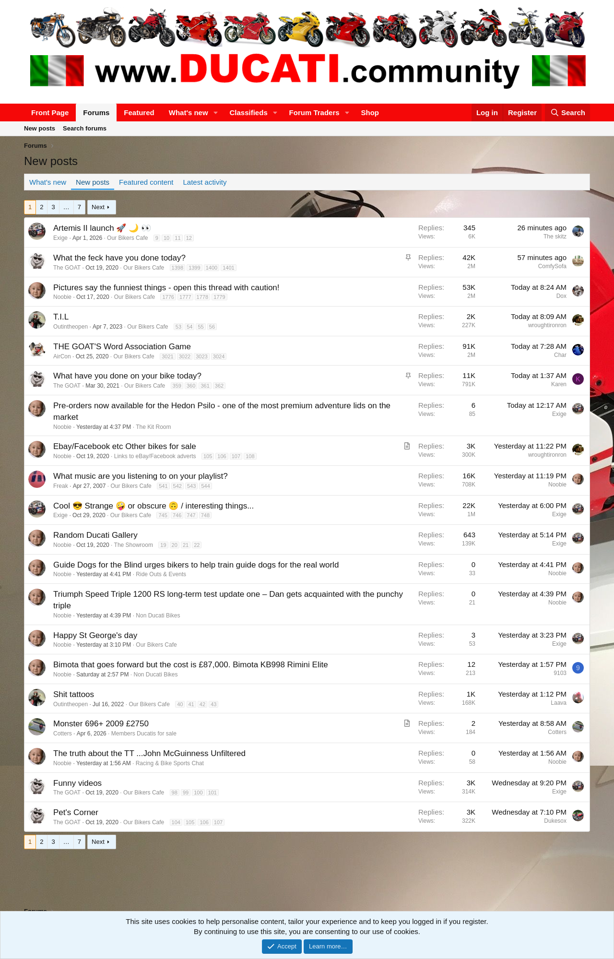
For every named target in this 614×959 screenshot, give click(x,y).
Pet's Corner (75, 812)
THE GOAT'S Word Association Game (122, 346)
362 (219, 386)
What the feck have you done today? (119, 257)
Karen (559, 384)
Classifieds (249, 112)
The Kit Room (153, 427)
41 (191, 704)
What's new (188, 112)
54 (189, 327)
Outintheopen (70, 326)
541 (163, 486)
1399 (194, 268)
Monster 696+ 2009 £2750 (101, 723)
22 (197, 545)
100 (198, 792)
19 (163, 545)
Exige (60, 238)
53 (178, 327)
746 (177, 515)
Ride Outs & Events (161, 574)
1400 (211, 268)
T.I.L (61, 316)
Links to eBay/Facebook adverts (155, 456)
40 (180, 704)
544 (205, 486)
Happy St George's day (95, 635)
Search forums (84, 128)
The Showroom (133, 545)
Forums (96, 112)
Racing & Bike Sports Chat (170, 763)
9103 (560, 673)
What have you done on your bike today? (127, 375)
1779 (219, 297)
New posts (39, 128)
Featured (139, 112)
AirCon (62, 356)
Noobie (62, 297)
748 (205, 515)
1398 (177, 268)
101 (212, 792)
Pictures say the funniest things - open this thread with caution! (166, 287)
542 (177, 486)
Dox (561, 296)
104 (176, 822)
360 (191, 386)
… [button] (66, 207)
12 (189, 238)
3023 (201, 356)
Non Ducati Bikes (158, 615)
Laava (559, 702)
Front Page (50, 112)
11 (177, 238)
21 (186, 545)
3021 (167, 356)
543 (191, 486)
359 (177, 386)
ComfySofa (552, 266)
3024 (218, 356)
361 (205, 386)
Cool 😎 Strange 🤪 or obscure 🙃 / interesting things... (153, 505)
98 (174, 792)
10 (166, 238)
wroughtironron (547, 325)
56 (212, 327)
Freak (60, 486)
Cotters (62, 733)
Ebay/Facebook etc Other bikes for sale (124, 446)
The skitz (555, 236)
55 (200, 327)
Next (98, 207)
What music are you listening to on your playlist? (140, 476)
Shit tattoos (73, 694)
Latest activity (205, 182)
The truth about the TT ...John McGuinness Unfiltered (149, 753)
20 (174, 545)
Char (560, 355)
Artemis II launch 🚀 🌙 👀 (102, 228)
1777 (185, 297)
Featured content (146, 182)
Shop (370, 112)
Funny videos (77, 783)
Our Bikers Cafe (127, 238)
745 (162, 515)
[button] (216, 112)
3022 (184, 356)
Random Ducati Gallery (95, 535)
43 (213, 704)
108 (250, 456)
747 (191, 515)
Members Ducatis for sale (144, 733)
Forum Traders (314, 112)
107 (236, 456)
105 (207, 456)
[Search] (567, 112)
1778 (202, 297)
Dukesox (555, 820)
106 (221, 456)
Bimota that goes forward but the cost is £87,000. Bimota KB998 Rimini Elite (190, 664)
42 (202, 704)
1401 (228, 268)
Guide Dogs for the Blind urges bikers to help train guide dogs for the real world (196, 564)
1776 (168, 297)
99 (186, 792)
